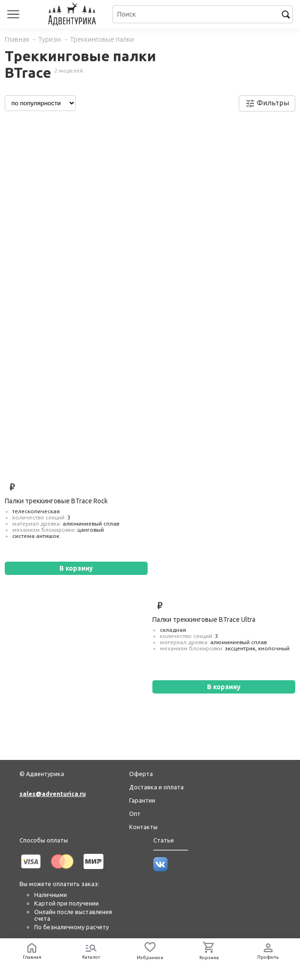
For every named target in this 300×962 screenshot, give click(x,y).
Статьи (163, 840)
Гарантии (142, 800)
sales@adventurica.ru (52, 793)
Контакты (143, 826)
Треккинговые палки (102, 39)
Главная (17, 39)
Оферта (141, 773)
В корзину (76, 568)
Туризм (49, 39)
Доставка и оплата (156, 787)
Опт (135, 813)
